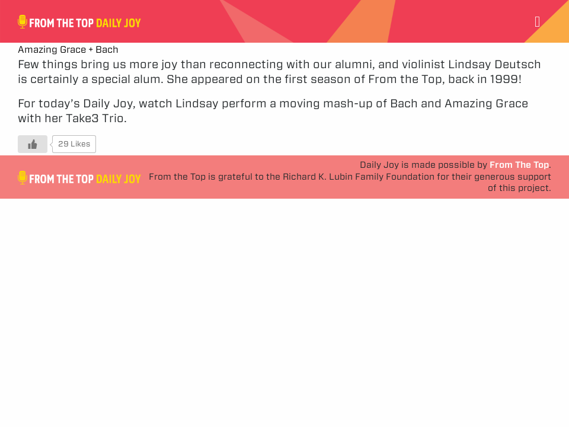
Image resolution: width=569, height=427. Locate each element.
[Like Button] (32, 144)
